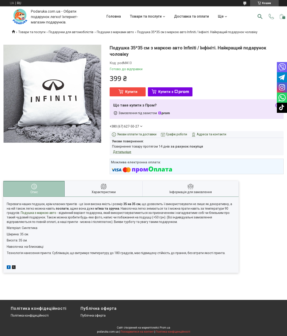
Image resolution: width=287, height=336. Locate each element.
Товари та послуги (146, 16)
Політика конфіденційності (173, 331)
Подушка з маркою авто (38, 213)
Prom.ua (165, 327)
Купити (131, 92)
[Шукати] (259, 16)
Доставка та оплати (191, 16)
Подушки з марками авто (115, 32)
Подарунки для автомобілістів (71, 32)
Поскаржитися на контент (137, 331)
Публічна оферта (93, 315)
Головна (113, 16)
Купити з (173, 92)
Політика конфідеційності (30, 315)
